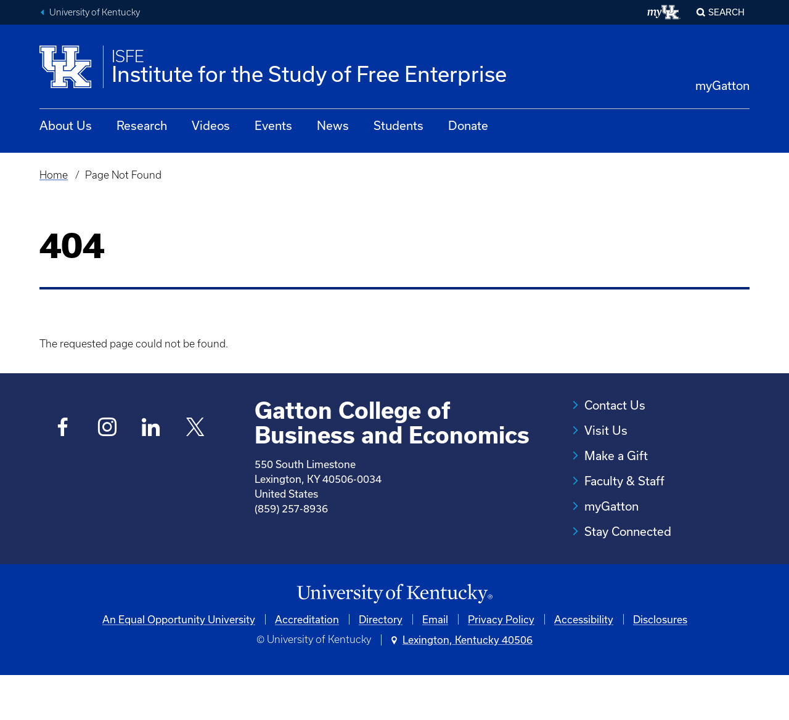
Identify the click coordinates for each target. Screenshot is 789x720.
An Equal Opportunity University (178, 663)
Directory (381, 663)
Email (435, 663)
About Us (65, 125)
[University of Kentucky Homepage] (394, 638)
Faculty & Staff (624, 481)
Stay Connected (627, 531)
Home (53, 174)
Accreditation (307, 663)
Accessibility (583, 663)
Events (273, 125)
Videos (211, 125)
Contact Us (614, 405)
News (333, 125)
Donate (468, 125)
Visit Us (606, 430)
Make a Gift (616, 455)
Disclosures (660, 663)
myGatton (722, 85)
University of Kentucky (94, 12)
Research (142, 125)
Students (398, 125)
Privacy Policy (501, 663)
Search (726, 12)
